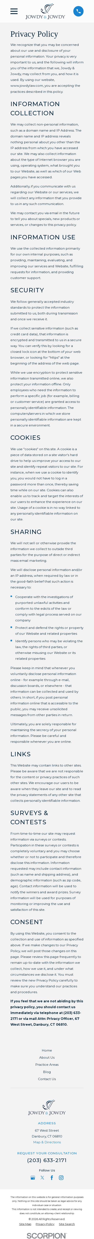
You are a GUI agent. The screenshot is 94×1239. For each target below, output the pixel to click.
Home (47, 1050)
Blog (47, 1072)
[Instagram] (61, 1177)
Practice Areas (46, 1065)
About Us (47, 1057)
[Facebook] (52, 1177)
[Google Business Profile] (32, 1177)
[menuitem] (25, 1224)
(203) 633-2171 (47, 1160)
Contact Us (47, 1079)
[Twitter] (42, 1177)
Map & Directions (47, 1142)
